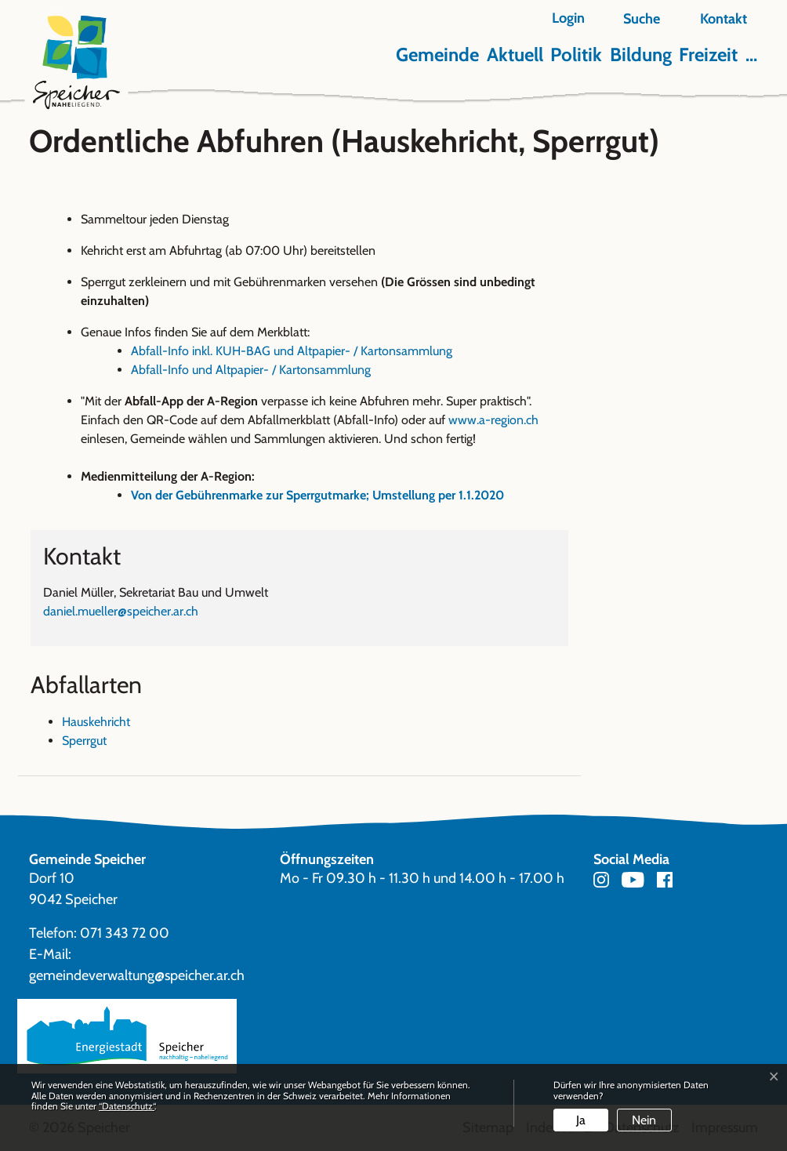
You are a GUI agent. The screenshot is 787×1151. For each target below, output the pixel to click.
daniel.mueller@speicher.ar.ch (120, 611)
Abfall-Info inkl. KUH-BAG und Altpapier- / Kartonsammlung (299, 350)
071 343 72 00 (124, 933)
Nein (644, 1120)
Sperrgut (84, 740)
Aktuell (515, 54)
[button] (632, 19)
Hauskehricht (96, 721)
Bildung (641, 54)
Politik (576, 54)
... (751, 54)
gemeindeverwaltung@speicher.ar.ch (137, 975)
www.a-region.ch (501, 419)
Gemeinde (437, 54)
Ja (581, 1120)
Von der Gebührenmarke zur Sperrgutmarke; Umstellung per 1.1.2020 (317, 495)
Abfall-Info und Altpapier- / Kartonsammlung (251, 369)
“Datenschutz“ (126, 1106)
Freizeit (708, 54)
